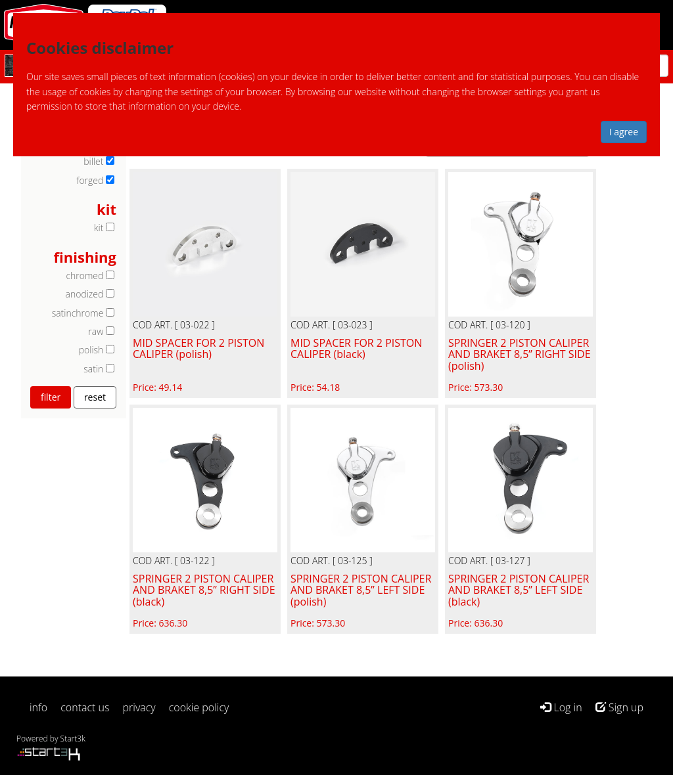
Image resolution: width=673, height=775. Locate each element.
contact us (84, 707)
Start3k (72, 738)
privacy (139, 707)
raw (95, 331)
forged (89, 180)
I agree (623, 131)
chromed (84, 275)
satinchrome (78, 313)
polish (91, 349)
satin (93, 369)
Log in (561, 707)
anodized (84, 294)
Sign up (619, 707)
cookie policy (199, 707)
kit (99, 227)
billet (93, 161)
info (38, 707)
